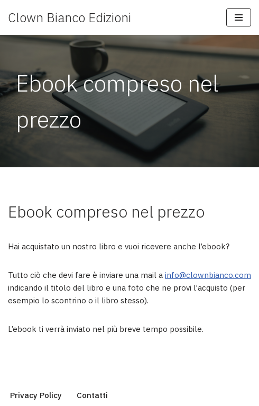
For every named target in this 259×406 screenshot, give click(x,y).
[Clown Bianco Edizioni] (69, 17)
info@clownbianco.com (208, 275)
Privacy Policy (36, 395)
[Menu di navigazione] (238, 17)
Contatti (92, 395)
